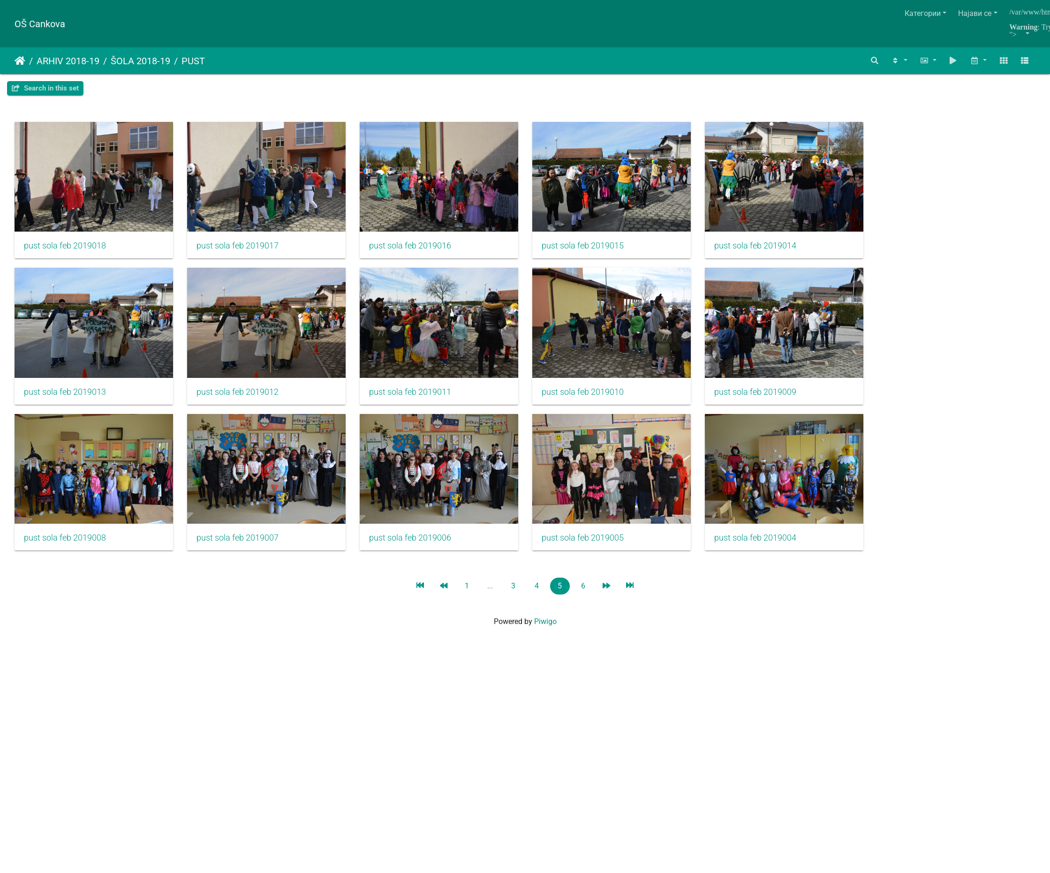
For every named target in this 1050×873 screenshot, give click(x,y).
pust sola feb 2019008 (65, 550)
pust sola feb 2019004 (778, 550)
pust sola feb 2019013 (65, 400)
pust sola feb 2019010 (600, 400)
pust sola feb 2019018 (65, 250)
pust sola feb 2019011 (422, 400)
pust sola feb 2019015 (600, 250)
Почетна (20, 61)
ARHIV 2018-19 (68, 61)
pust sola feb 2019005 (600, 550)
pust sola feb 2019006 (422, 550)
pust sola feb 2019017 (243, 250)
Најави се (974, 13)
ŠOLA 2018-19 (140, 61)
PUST (193, 61)
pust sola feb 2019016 (422, 250)
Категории (923, 13)
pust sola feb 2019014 (778, 250)
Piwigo (545, 633)
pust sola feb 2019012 (243, 400)
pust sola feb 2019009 (778, 400)
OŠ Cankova (40, 24)
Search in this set (45, 88)
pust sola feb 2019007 (243, 550)
